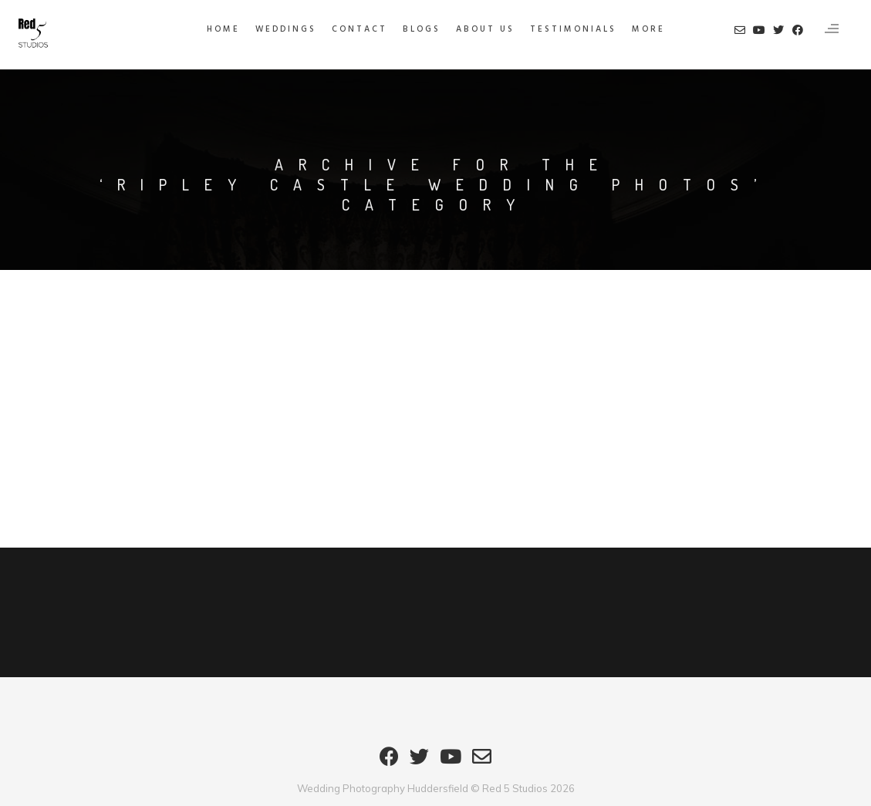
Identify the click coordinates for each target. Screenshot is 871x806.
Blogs (422, 29)
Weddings (285, 29)
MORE (648, 29)
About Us (485, 29)
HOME (223, 29)
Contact (359, 29)
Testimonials (573, 29)
